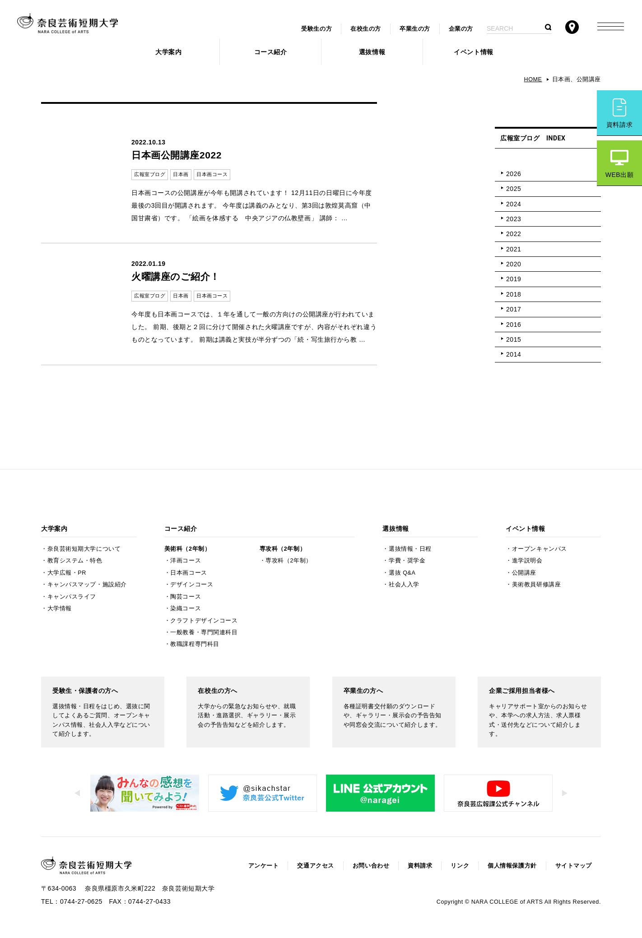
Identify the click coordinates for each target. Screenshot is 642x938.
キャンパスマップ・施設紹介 (87, 584)
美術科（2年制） (187, 549)
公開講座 (524, 573)
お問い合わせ (371, 866)
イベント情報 (473, 52)
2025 (513, 188)
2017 (513, 309)
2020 (513, 264)
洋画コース (185, 560)
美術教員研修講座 (536, 584)
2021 (513, 249)
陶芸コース (185, 597)
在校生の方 (365, 29)
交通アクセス (315, 866)
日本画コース (188, 573)
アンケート (263, 866)
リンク (460, 866)
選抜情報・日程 (410, 549)
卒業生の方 (415, 29)
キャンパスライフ (71, 597)
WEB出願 (619, 174)
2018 (513, 294)
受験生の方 (316, 29)
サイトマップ (573, 866)
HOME (533, 79)
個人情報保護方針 (512, 866)
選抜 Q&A (402, 573)
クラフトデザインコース (203, 621)
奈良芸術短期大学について (84, 549)
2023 (513, 219)
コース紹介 (270, 52)
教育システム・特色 (74, 560)
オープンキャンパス (539, 549)
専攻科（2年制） (283, 549)
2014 (513, 354)
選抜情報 (372, 52)
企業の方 (461, 29)
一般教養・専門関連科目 (203, 632)
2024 (513, 204)
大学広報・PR (66, 573)
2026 (513, 173)
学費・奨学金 (407, 560)
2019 (513, 279)
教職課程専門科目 (194, 644)
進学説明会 (527, 560)
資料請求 (619, 124)
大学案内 (168, 52)
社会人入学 (404, 584)
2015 (513, 339)
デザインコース (191, 584)
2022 (513, 233)
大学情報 (59, 608)
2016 (513, 324)
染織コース (185, 608)
